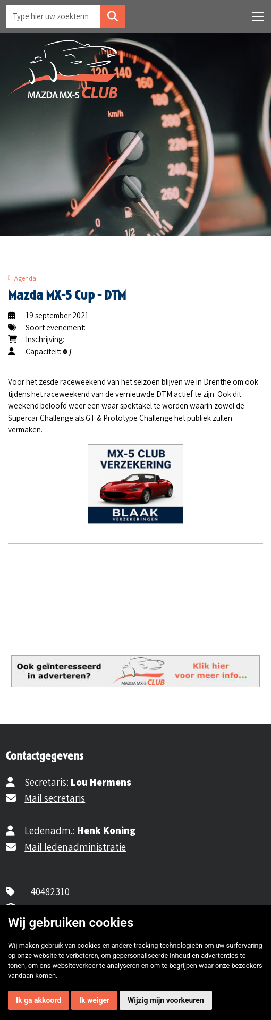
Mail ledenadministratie (75, 846)
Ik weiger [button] (94, 1000)
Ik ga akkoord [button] (38, 1000)
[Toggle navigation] (257, 16)
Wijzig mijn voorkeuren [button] (166, 1000)
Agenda (25, 278)
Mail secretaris (54, 798)
